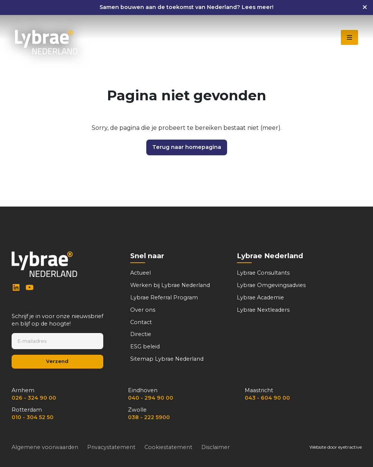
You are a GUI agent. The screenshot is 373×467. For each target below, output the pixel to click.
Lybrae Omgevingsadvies (271, 285)
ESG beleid (145, 346)
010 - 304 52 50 (32, 417)
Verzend (57, 361)
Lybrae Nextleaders (263, 309)
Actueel (140, 272)
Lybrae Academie (260, 297)
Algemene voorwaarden (45, 447)
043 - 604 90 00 (267, 397)
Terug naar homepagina (186, 147)
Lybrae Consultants (263, 272)
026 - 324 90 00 (34, 397)
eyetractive (350, 447)
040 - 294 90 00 (150, 397)
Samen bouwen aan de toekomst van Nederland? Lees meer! (186, 7)
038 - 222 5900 (149, 417)
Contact (141, 322)
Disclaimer (215, 447)
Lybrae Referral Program (164, 297)
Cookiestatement (168, 447)
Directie (140, 334)
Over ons (142, 309)
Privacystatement (111, 447)
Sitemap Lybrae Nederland (167, 358)
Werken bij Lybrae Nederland (170, 285)
